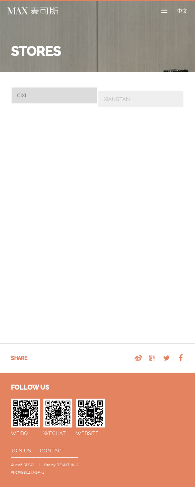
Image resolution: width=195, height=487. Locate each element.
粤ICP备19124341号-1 (27, 472)
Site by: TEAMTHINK (61, 465)
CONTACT (52, 450)
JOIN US (21, 450)
